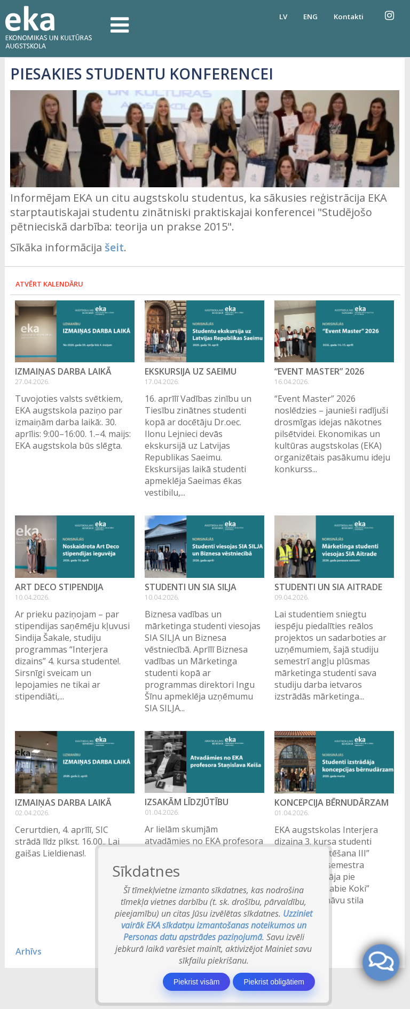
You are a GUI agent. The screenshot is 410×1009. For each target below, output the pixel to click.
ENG (310, 16)
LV (283, 16)
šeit (114, 247)
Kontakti (349, 16)
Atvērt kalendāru (49, 284)
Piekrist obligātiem (273, 982)
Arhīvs (28, 951)
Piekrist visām (196, 982)
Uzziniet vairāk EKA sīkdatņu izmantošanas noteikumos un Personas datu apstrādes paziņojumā (217, 925)
